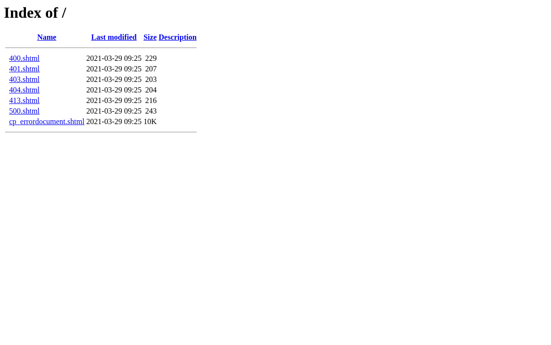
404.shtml (24, 90)
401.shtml (24, 69)
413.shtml (24, 100)
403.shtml (24, 79)
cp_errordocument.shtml (46, 121)
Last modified (114, 37)
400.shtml (24, 58)
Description (178, 37)
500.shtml (24, 111)
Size (150, 37)
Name (46, 37)
